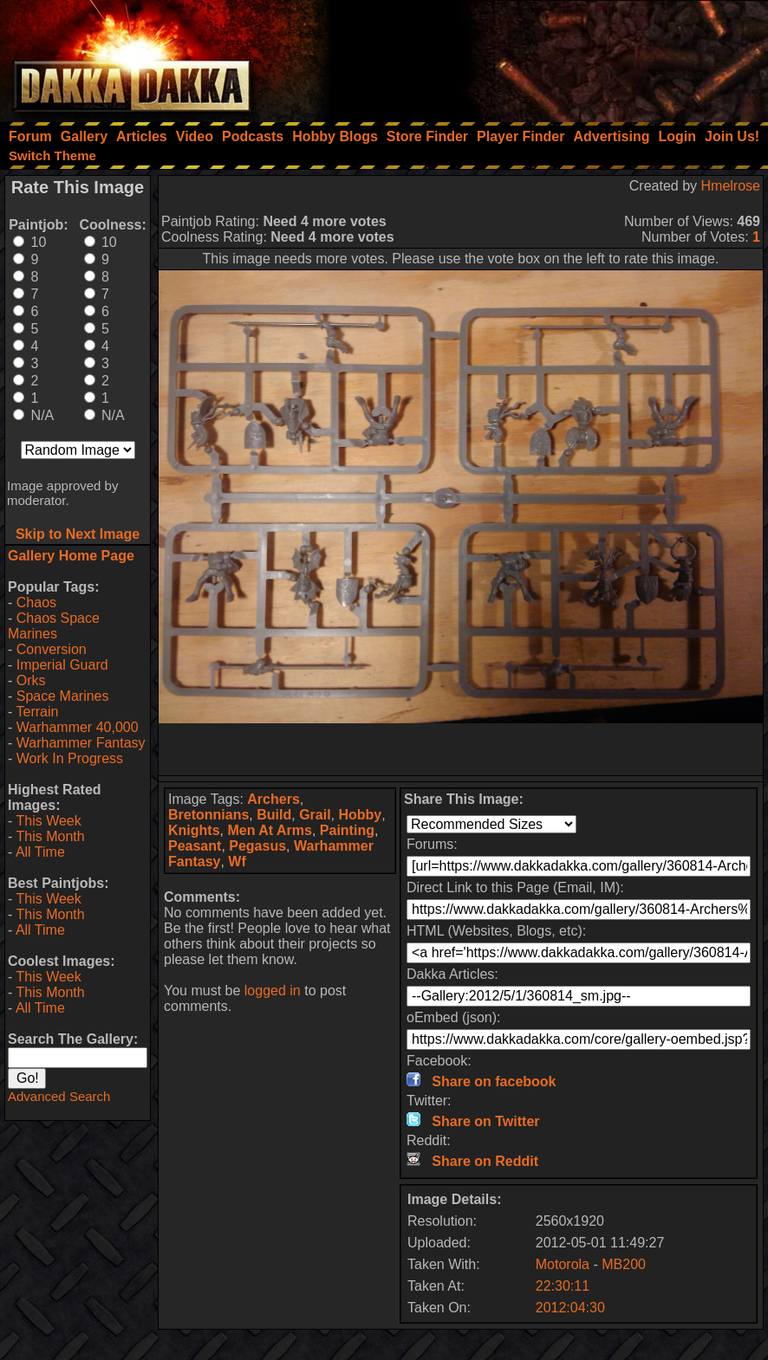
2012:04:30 (570, 1307)
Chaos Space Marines (54, 626)
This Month (50, 836)
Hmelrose (730, 185)
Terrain (37, 711)
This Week (48, 820)
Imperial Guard (62, 664)
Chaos (36, 602)
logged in (272, 990)
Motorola (562, 1264)
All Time (40, 852)
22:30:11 (562, 1286)
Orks (31, 680)
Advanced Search (59, 1096)
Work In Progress (69, 758)
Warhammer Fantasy (81, 742)
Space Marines (62, 696)
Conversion (51, 649)
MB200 (624, 1264)
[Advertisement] (535, 56)
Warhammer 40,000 (77, 727)
